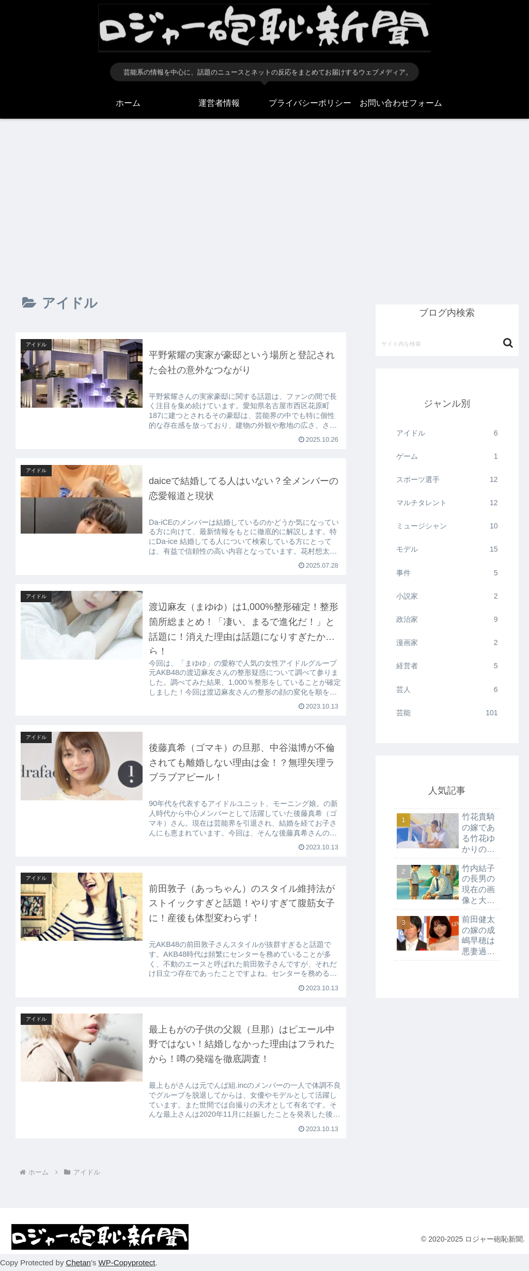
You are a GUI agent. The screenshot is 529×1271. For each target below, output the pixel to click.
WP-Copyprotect (126, 1263)
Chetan (78, 1263)
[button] (508, 343)
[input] (447, 343)
